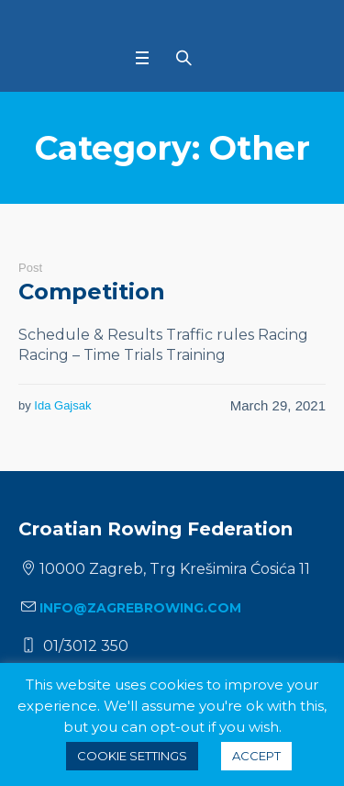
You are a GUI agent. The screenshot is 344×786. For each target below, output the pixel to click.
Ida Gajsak (62, 405)
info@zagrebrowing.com (140, 608)
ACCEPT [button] (256, 755)
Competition (91, 291)
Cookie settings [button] (132, 755)
